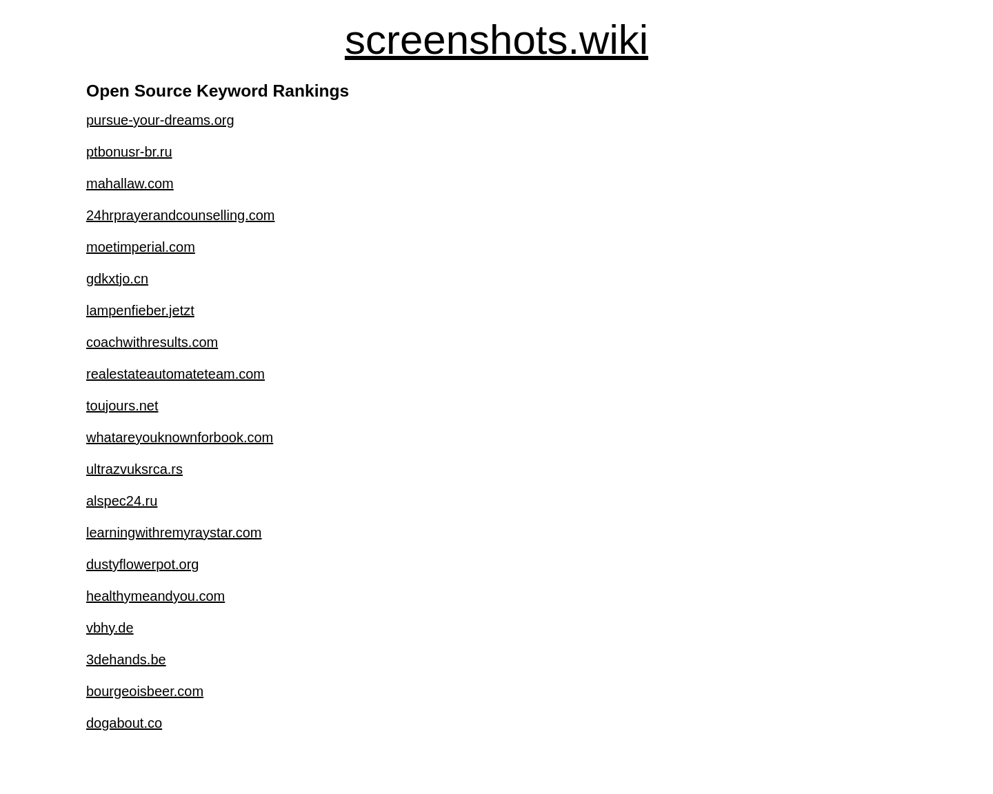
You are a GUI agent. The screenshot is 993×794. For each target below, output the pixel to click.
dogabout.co (124, 723)
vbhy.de (110, 627)
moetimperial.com (140, 247)
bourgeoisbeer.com (144, 691)
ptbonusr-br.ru (129, 151)
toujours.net (122, 405)
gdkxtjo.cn (117, 278)
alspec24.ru (121, 500)
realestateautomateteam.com (175, 373)
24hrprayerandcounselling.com (180, 215)
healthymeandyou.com (155, 596)
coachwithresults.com (152, 342)
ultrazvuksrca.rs (134, 469)
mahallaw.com (130, 183)
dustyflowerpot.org (142, 564)
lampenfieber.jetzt (140, 310)
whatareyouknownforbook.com (179, 437)
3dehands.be (126, 659)
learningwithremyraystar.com (174, 532)
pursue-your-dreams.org (160, 120)
